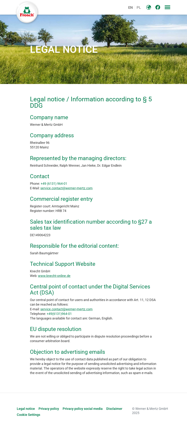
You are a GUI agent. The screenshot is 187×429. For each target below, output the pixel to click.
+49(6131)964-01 (59, 314)
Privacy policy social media (83, 409)
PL (139, 7)
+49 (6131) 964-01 (54, 183)
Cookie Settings (28, 415)
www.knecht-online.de (54, 276)
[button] (167, 7)
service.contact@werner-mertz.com (66, 188)
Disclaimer (114, 409)
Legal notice (26, 409)
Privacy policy (49, 409)
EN (130, 7)
